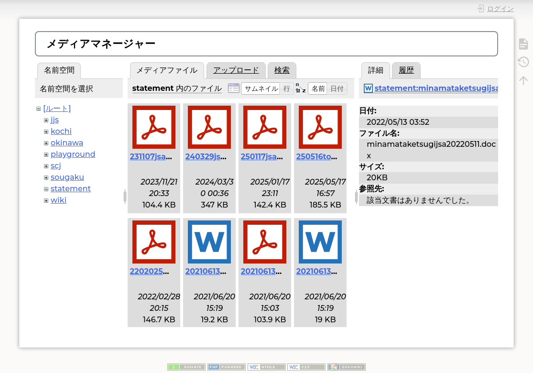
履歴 (406, 70)
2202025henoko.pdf (169, 271)
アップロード (236, 70)
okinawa (67, 142)
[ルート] (57, 108)
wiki (58, 200)
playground (73, 154)
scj (56, 165)
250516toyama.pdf (332, 156)
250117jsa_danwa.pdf (282, 156)
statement (71, 188)
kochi (61, 131)
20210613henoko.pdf (281, 271)
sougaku (67, 177)
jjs (55, 119)
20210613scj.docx (329, 271)
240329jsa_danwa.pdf (228, 156)
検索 (282, 70)
